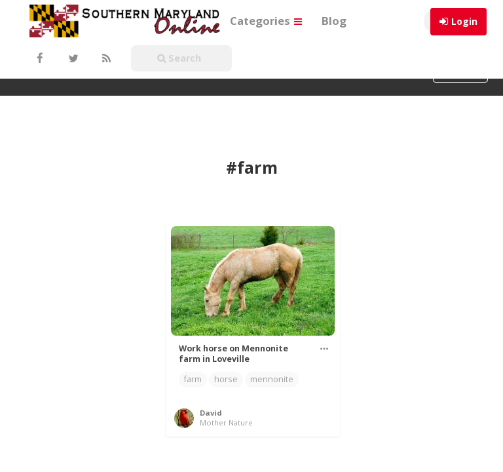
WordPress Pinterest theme (251, 456)
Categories (266, 20)
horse (226, 328)
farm (193, 328)
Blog (334, 20)
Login (464, 21)
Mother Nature (226, 372)
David (211, 362)
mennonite (271, 328)
